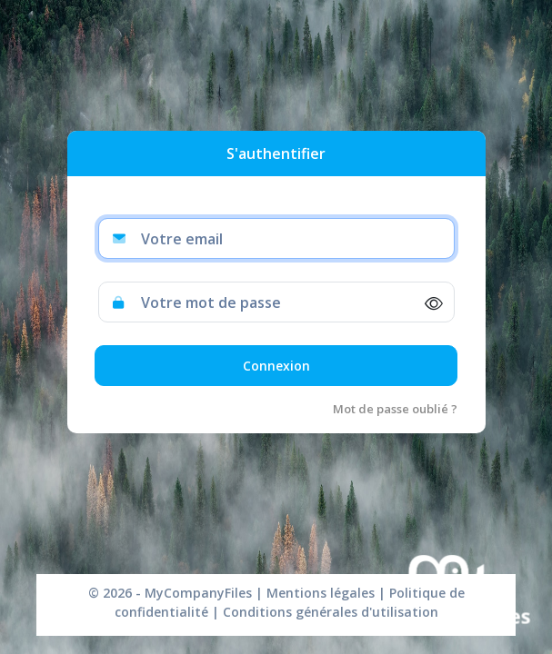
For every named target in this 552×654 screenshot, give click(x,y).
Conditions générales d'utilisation (328, 611)
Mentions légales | (326, 592)
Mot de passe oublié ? (395, 409)
